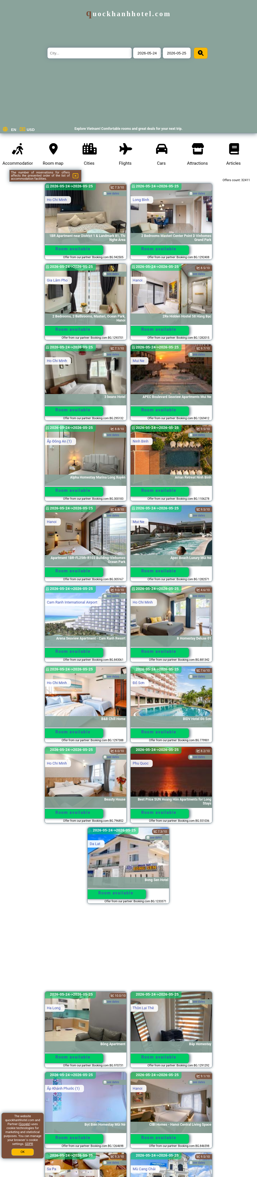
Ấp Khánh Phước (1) (63, 1088)
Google (24, 1124)
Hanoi (137, 280)
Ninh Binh (140, 441)
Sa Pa (51, 1169)
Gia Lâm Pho (57, 280)
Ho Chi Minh (57, 200)
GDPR (29, 1144)
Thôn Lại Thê (143, 1008)
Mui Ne (138, 361)
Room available (72, 249)
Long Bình (141, 200)
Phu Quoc (140, 763)
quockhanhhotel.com (128, 14)
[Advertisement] (129, 950)
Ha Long (54, 1008)
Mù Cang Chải (144, 1169)
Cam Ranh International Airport (72, 602)
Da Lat (95, 844)
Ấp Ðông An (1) (59, 441)
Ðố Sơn (138, 683)
